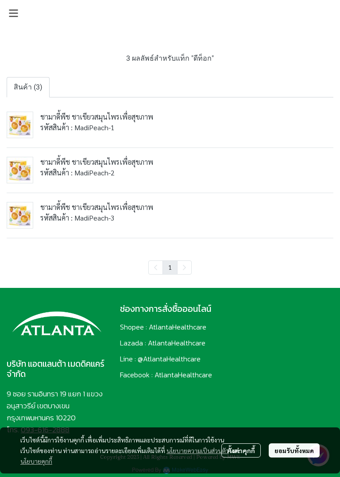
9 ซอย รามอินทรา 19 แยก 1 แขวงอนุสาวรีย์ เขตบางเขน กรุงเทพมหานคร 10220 (55, 405)
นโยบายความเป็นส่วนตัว (197, 450)
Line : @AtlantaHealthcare (160, 358)
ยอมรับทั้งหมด (294, 450)
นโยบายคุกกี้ (36, 461)
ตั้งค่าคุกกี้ (241, 450)
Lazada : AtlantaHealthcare (162, 342)
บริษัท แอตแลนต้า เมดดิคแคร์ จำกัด (55, 368)
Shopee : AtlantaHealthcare (163, 327)
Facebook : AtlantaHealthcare (166, 374)
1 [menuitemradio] (170, 267)
